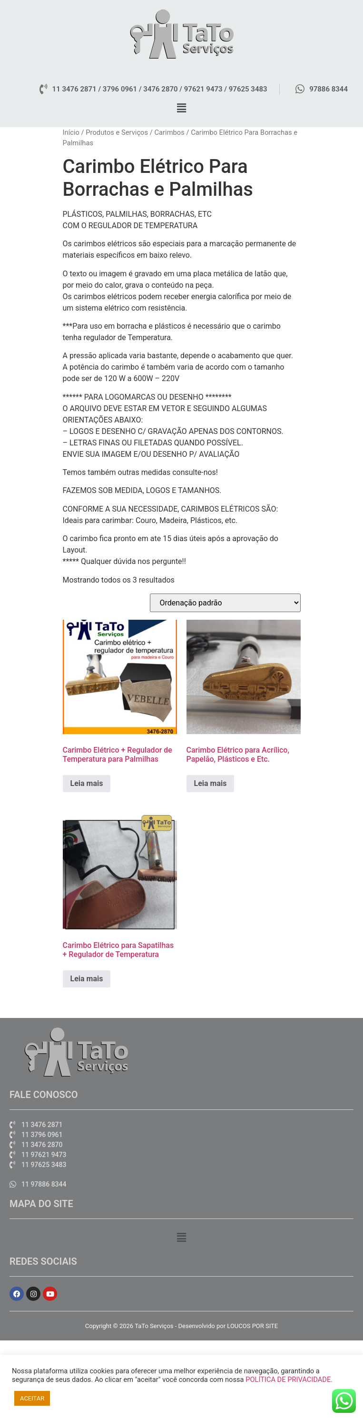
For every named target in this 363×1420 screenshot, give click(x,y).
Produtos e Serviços (117, 132)
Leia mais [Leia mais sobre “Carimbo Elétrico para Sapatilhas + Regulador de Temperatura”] (86, 978)
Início (71, 132)
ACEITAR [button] (32, 1398)
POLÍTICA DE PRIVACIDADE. (289, 1379)
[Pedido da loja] (225, 603)
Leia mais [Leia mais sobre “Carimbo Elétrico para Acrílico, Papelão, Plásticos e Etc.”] (210, 783)
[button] (181, 109)
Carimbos (169, 132)
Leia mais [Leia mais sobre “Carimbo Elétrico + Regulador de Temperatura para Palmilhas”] (86, 783)
